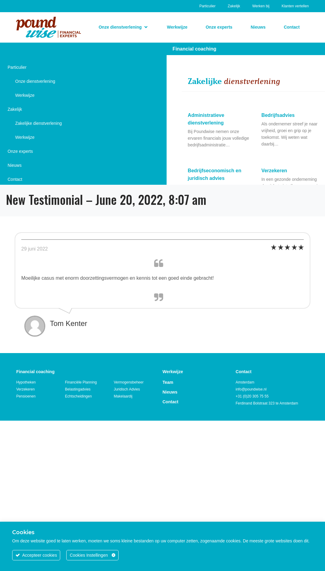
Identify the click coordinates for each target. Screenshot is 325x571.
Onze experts (20, 151)
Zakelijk (234, 6)
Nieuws (15, 165)
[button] (123, 27)
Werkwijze (25, 95)
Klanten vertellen (295, 6)
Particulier (207, 6)
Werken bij (260, 6)
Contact (15, 179)
